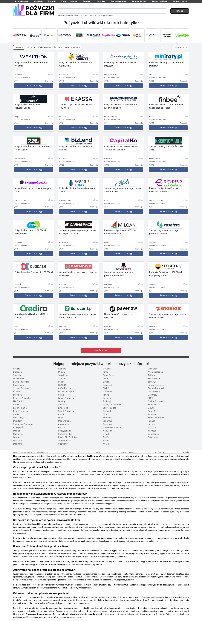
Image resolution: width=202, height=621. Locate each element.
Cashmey (152, 395)
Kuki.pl (61, 427)
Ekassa (61, 15)
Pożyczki (52, 1)
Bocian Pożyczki (156, 388)
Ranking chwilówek (159, 1)
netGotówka (154, 391)
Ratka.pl (107, 401)
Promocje (58, 47)
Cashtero (62, 404)
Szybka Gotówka (21, 388)
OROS (151, 408)
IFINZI (106, 434)
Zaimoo (61, 378)
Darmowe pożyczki (118, 1)
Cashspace (153, 434)
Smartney (17, 375)
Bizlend (97, 15)
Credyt (16, 404)
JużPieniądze (109, 408)
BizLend (107, 411)
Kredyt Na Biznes (156, 417)
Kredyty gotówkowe (69, 1)
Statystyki (96, 452)
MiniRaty (17, 421)
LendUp (61, 401)
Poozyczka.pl (64, 430)
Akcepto (152, 430)
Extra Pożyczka (20, 411)
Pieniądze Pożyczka (112, 404)
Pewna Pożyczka (156, 385)
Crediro (16, 368)
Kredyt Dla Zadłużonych (69, 437)
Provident (17, 395)
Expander (107, 421)
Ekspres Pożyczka (22, 398)
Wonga (16, 437)
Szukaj (179, 11)
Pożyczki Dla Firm (20, 452)
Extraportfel (19, 427)
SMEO (106, 388)
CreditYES (153, 368)
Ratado (61, 414)
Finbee (67, 15)
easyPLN (152, 381)
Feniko (61, 381)
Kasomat (107, 385)
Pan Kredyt (18, 417)
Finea (111, 15)
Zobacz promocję (33, 85)
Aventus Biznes (155, 372)
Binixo (106, 381)
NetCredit (17, 401)
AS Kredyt (108, 430)
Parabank (87, 1)
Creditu (16, 414)
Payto (105, 440)
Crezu (61, 395)
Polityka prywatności (128, 452)
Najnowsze (30, 47)
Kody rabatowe (44, 47)
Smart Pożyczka (66, 411)
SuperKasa (18, 385)
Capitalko (104, 15)
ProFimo (107, 437)
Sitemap (71, 452)
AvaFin (106, 444)
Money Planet (64, 421)
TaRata (151, 375)
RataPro (152, 414)
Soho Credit (153, 411)
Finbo (105, 372)
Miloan (61, 372)
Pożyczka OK (154, 378)
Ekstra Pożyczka (21, 381)
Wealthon (17, 440)
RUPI (150, 398)
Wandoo (62, 368)
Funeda (151, 421)
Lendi (105, 378)
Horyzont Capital (66, 391)
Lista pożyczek (181, 47)
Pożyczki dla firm (139, 1)
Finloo (106, 395)
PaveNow (107, 424)
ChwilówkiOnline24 (112, 427)
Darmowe (107, 391)
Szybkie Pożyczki (21, 1)
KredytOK (152, 404)
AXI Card (152, 427)
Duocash (17, 372)
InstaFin (107, 398)
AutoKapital (63, 424)
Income (151, 424)
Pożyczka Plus (65, 434)
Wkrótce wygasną (72, 47)
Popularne (18, 47)
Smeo (81, 15)
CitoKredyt (63, 444)
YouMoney (63, 375)
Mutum (106, 414)
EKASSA (62, 385)
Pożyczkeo (101, 1)
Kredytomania (20, 408)
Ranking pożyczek (180, 1)
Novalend (74, 15)
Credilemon (153, 437)
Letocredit (63, 408)
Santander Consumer (23, 424)
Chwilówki (38, 1)
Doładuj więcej (101, 350)
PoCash (107, 368)
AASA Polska (64, 388)
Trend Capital (89, 15)
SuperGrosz (108, 375)
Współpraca (159, 452)
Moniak (16, 430)
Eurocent (107, 417)
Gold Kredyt (19, 378)
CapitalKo (18, 434)
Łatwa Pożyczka (66, 398)
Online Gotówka (155, 401)
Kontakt (186, 452)
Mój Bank (17, 444)
